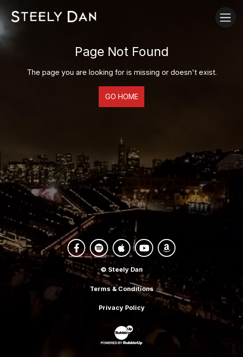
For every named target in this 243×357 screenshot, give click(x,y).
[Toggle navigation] (225, 17)
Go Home (121, 96)
